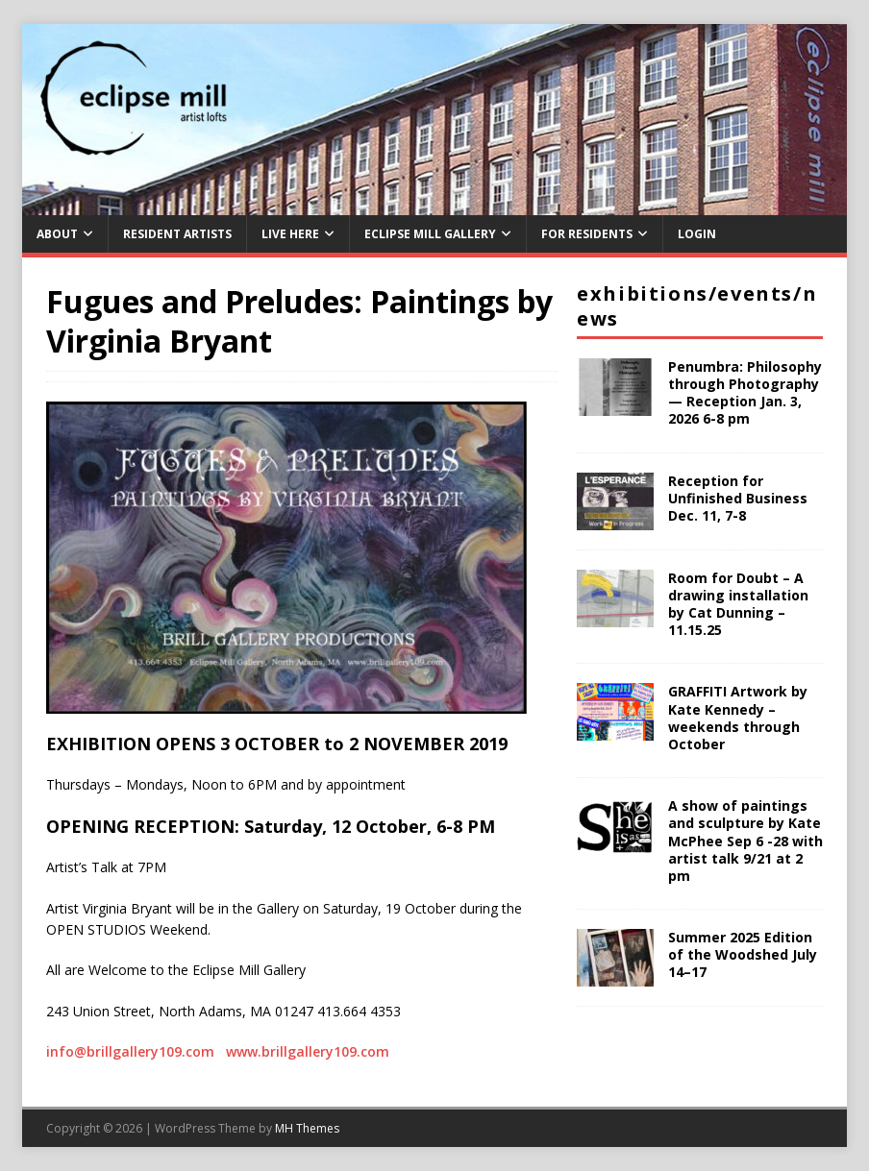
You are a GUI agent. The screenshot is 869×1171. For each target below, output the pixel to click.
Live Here (290, 234)
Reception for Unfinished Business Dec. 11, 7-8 (737, 498)
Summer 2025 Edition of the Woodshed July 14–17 (742, 954)
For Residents (587, 234)
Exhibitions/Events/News (697, 306)
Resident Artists (177, 234)
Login (697, 234)
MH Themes (307, 1128)
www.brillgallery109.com (307, 1051)
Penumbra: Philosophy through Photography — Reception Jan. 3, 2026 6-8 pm (745, 392)
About (57, 234)
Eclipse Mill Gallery (430, 234)
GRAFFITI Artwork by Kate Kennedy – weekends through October (737, 717)
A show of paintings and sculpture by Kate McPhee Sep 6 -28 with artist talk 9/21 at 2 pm (745, 840)
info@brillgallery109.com (130, 1051)
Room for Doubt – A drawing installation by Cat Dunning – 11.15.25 (738, 604)
